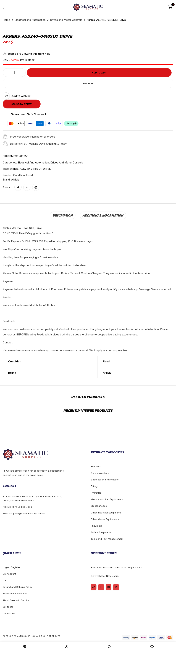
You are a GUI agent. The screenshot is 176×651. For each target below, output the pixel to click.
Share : (7, 187)
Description (65, 215)
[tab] (65, 215)
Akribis (14, 168)
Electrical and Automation (30, 19)
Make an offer (22, 104)
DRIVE (47, 168)
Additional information (101, 215)
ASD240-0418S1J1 (30, 168)
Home (6, 19)
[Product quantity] (14, 73)
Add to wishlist (21, 96)
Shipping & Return (56, 143)
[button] (170, 7)
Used (106, 360)
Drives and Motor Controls (66, 19)
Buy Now (88, 83)
